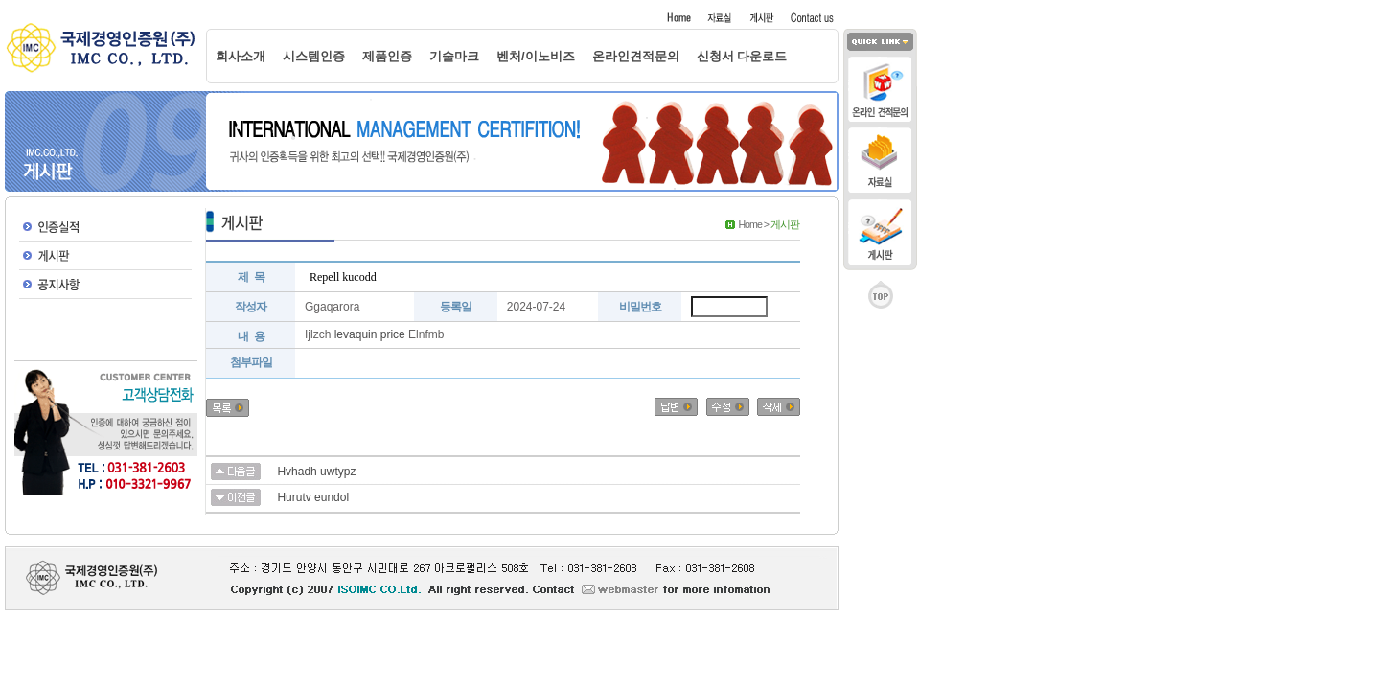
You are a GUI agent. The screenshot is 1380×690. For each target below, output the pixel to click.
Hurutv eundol (313, 497)
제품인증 (387, 56)
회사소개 (240, 56)
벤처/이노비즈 (535, 56)
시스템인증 (314, 56)
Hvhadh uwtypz (316, 471)
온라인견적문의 (635, 56)
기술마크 (454, 56)
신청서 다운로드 (742, 56)
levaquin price (369, 334)
